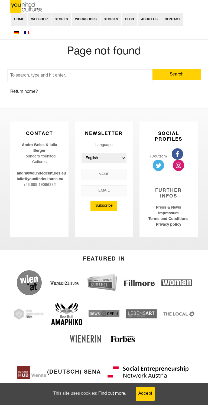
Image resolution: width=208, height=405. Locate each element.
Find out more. (112, 394)
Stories (111, 19)
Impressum (168, 213)
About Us (149, 19)
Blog (129, 19)
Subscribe (104, 206)
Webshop (39, 19)
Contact (172, 19)
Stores (61, 19)
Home (19, 19)
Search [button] (177, 75)
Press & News (168, 208)
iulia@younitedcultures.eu (40, 179)
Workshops (86, 19)
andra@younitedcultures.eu (41, 174)
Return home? (24, 92)
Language (104, 145)
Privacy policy (168, 225)
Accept (145, 394)
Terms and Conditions (168, 219)
